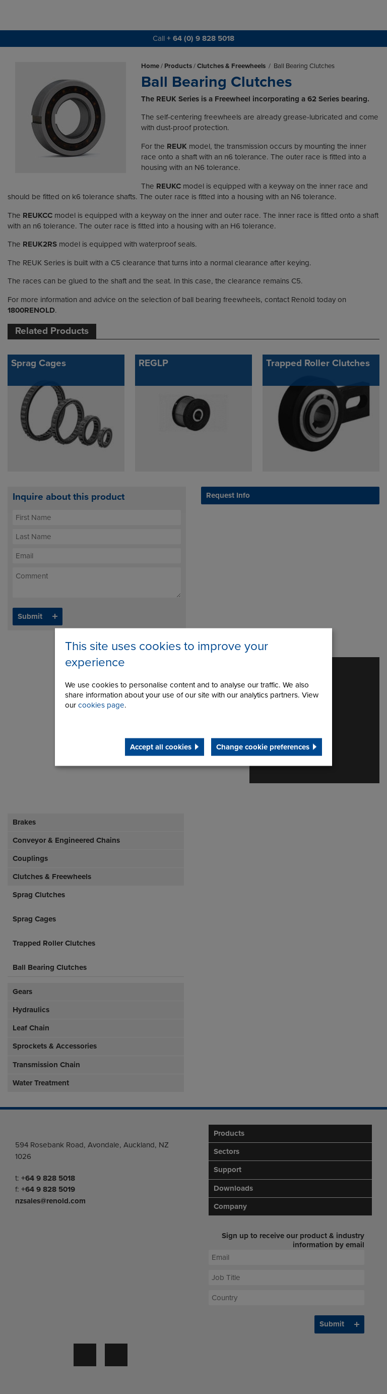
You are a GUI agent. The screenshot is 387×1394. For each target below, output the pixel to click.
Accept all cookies (160, 746)
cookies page (101, 704)
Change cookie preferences (262, 746)
